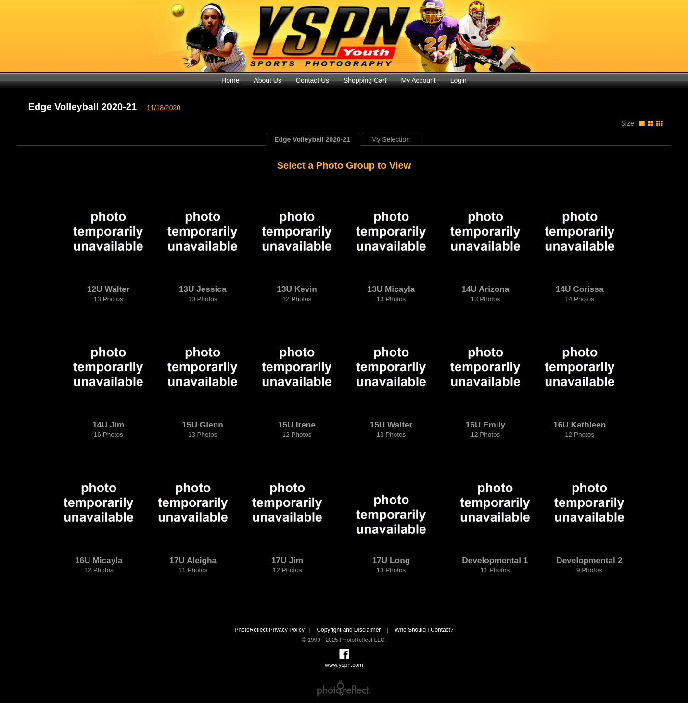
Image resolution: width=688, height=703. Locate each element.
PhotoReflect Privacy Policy (269, 630)
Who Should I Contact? (424, 630)
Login (458, 80)
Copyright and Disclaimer (349, 630)
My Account (418, 80)
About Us (267, 80)
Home (230, 80)
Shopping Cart (365, 80)
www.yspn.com (344, 36)
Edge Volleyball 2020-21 (82, 106)
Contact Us (312, 80)
